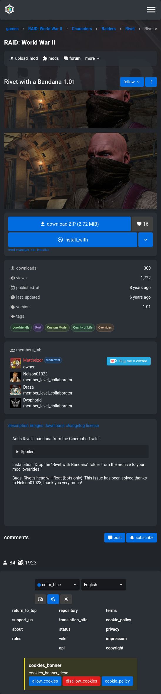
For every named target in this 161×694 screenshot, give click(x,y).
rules (16, 638)
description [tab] (18, 425)
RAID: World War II (45, 28)
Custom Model (57, 327)
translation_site (73, 620)
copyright (114, 648)
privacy (112, 629)
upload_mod (23, 58)
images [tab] (36, 425)
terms (111, 610)
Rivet (130, 28)
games (12, 28)
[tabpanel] (80, 460)
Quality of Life (83, 327)
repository (68, 610)
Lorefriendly (21, 327)
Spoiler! (28, 451)
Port (38, 327)
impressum (116, 638)
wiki (62, 638)
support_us (22, 620)
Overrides (105, 327)
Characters (82, 28)
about (17, 629)
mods (51, 58)
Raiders (109, 28)
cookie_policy (118, 620)
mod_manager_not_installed (28, 250)
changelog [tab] (75, 425)
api (62, 648)
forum (71, 58)
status (65, 629)
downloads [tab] (54, 425)
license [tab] (92, 425)
